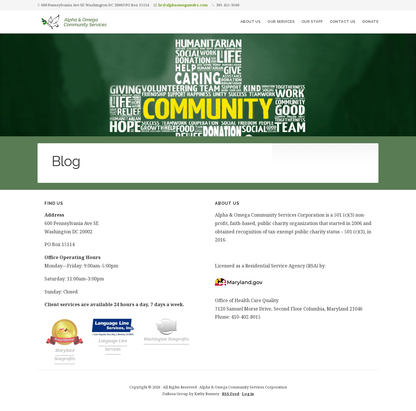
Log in (248, 393)
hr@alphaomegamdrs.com (183, 5)
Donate (370, 21)
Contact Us (343, 21)
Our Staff (312, 21)
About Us (250, 21)
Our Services (281, 21)
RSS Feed (230, 393)
